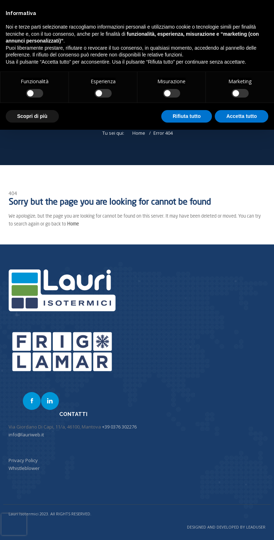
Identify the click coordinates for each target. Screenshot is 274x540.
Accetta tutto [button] (241, 116)
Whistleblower (24, 468)
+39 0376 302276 (119, 426)
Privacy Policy (23, 460)
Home (138, 133)
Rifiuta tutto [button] (187, 116)
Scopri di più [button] (32, 116)
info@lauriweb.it (26, 434)
